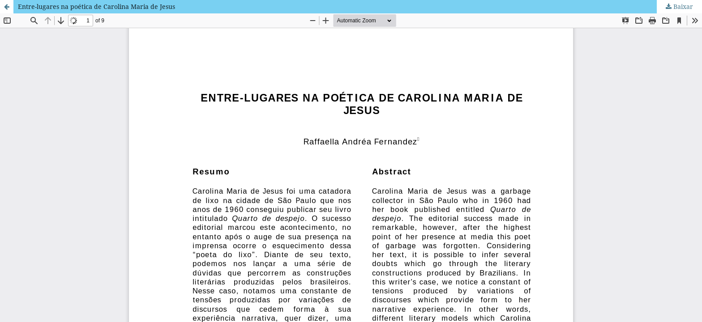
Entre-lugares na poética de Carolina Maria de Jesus (96, 6)
